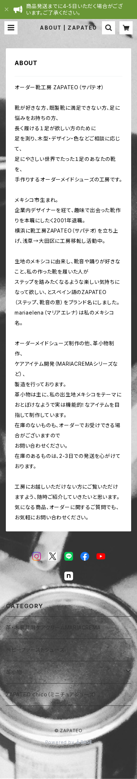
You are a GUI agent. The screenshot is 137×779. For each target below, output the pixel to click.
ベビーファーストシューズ (35, 650)
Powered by (68, 742)
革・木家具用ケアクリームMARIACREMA (53, 627)
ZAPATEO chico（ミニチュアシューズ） (51, 694)
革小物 (14, 672)
